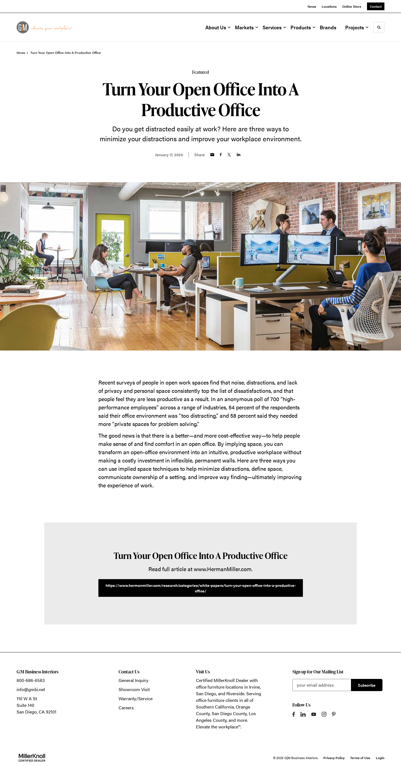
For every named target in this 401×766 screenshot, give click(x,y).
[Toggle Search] (378, 27)
